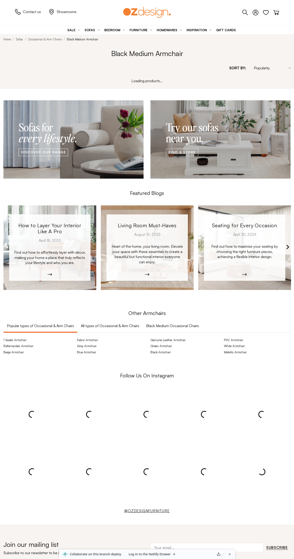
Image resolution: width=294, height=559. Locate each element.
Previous (6, 247)
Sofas (19, 39)
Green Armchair (161, 346)
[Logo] (147, 12)
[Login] (258, 11)
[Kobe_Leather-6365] (49, 247)
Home (7, 39)
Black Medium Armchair (82, 39)
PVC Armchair (233, 340)
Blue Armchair (86, 352)
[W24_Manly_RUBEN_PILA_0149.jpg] (244, 247)
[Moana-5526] (147, 247)
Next (288, 247)
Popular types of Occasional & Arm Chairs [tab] (40, 325)
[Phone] (247, 11)
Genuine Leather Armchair (168, 340)
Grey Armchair (87, 346)
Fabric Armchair (87, 340)
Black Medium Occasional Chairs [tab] (172, 325)
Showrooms (62, 12)
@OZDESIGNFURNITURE (147, 510)
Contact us (28, 12)
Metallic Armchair (235, 352)
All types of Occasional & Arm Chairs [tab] (110, 325)
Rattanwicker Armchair (18, 346)
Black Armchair (160, 352)
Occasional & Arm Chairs (45, 39)
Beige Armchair (13, 352)
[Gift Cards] (226, 30)
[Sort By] (270, 68)
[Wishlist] (268, 11)
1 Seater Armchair (15, 340)
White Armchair (234, 346)
